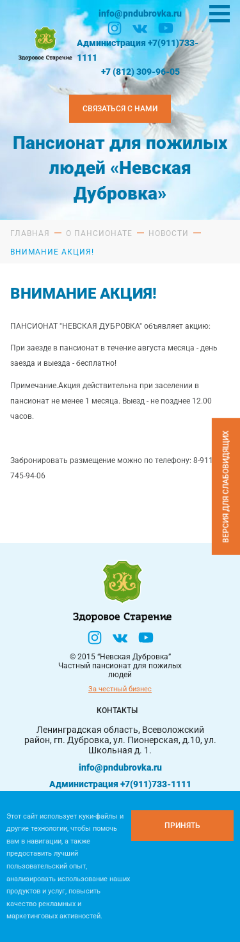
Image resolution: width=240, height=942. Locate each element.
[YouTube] (165, 28)
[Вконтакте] (140, 28)
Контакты (117, 710)
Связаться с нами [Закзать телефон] (120, 108)
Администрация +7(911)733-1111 (137, 50)
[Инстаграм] (114, 28)
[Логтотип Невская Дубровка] (44, 42)
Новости (168, 233)
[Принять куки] (182, 825)
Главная (30, 233)
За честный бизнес (120, 689)
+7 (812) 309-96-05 (140, 72)
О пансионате (99, 233)
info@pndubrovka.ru (140, 13)
